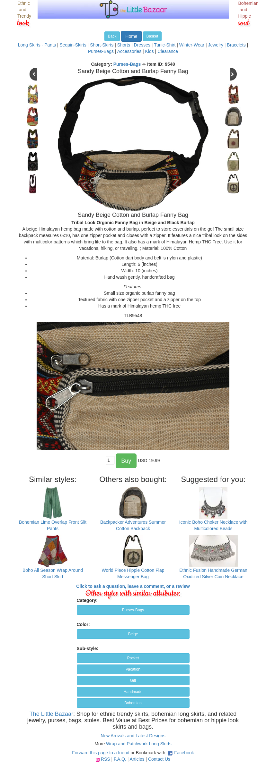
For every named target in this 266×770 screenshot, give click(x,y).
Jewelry (215, 44)
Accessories (129, 51)
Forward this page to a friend (100, 752)
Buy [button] (126, 461)
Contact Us (159, 759)
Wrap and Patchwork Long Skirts (139, 743)
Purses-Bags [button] (133, 610)
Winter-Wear (191, 44)
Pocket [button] (133, 658)
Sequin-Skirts (72, 44)
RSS (105, 759)
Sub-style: (88, 648)
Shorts (123, 44)
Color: (83, 624)
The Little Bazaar (51, 714)
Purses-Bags (101, 51)
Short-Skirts (101, 44)
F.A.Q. (120, 759)
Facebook (184, 752)
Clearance (167, 51)
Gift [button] (133, 680)
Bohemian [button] (133, 703)
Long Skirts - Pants (37, 44)
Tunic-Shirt (164, 44)
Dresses (142, 44)
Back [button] (112, 36)
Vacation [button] (133, 669)
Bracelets (236, 44)
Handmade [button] (133, 692)
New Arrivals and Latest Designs (133, 735)
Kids (149, 51)
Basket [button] (152, 36)
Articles (137, 759)
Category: (87, 600)
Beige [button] (133, 634)
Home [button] (131, 36)
